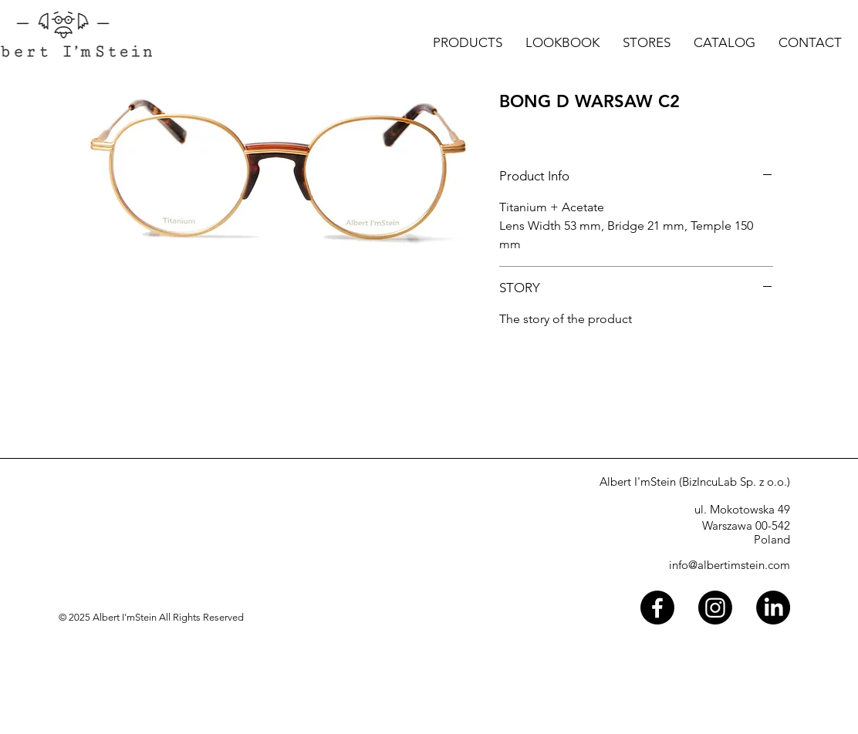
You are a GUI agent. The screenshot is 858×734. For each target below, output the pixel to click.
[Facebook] (657, 608)
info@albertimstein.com (729, 564)
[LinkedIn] (773, 608)
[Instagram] (715, 608)
